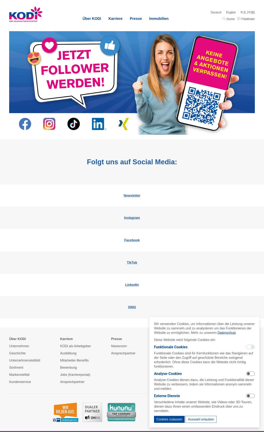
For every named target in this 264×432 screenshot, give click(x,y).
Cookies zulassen (169, 419)
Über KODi (91, 19)
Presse (136, 19)
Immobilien (159, 19)
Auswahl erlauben (201, 419)
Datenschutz (227, 333)
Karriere (116, 19)
